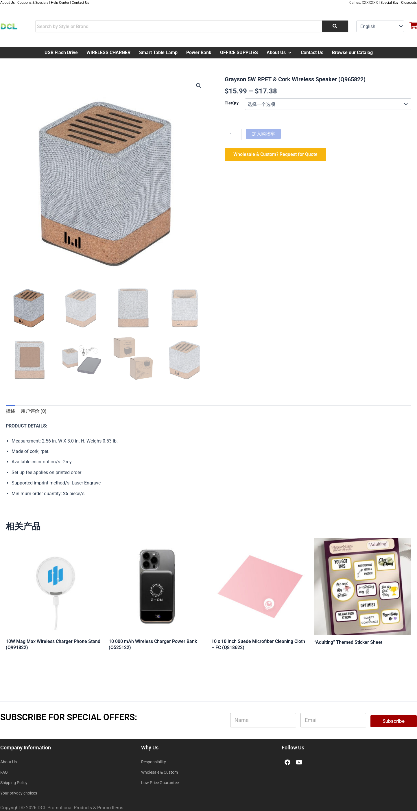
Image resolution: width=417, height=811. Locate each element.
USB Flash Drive (61, 52)
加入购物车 (263, 134)
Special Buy (389, 3)
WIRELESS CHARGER (108, 52)
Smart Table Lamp (158, 52)
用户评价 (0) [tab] (34, 411)
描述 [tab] (10, 411)
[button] (198, 85)
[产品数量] (233, 134)
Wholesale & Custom (159, 772)
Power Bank (198, 52)
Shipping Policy (13, 782)
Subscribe (394, 721)
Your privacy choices (18, 793)
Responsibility (153, 762)
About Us (279, 52)
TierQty (232, 103)
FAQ (4, 772)
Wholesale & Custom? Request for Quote (275, 154)
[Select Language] (380, 26)
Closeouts (409, 3)
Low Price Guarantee (160, 782)
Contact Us (312, 52)
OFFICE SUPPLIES (239, 52)
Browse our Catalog (352, 52)
